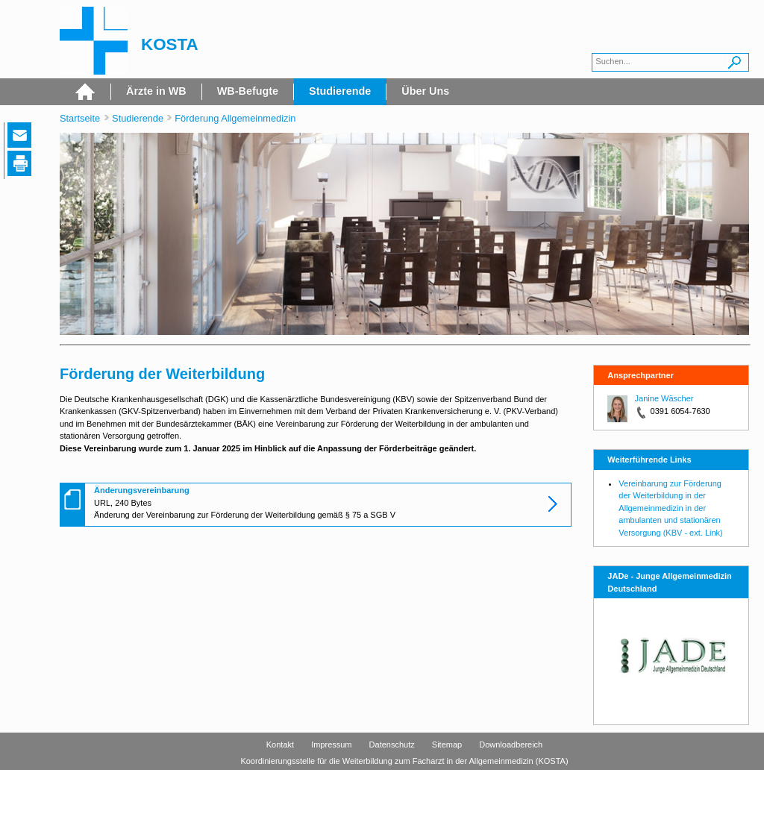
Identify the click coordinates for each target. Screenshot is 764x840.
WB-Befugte (247, 91)
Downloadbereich (510, 744)
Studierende (340, 91)
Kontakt (280, 744)
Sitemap (447, 744)
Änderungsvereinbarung (142, 490)
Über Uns (425, 91)
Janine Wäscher (664, 398)
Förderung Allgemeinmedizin (235, 118)
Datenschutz (392, 744)
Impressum (331, 744)
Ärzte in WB (156, 91)
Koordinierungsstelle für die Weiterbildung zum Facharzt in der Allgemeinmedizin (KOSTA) (404, 760)
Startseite (80, 118)
